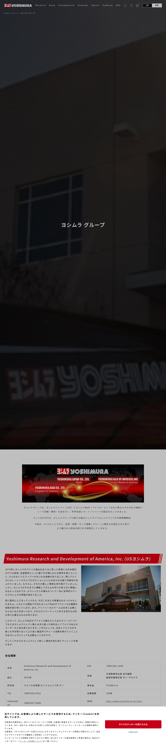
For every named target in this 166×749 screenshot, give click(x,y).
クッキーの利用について (31, 741)
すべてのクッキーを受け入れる (133, 724)
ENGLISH (133, 731)
